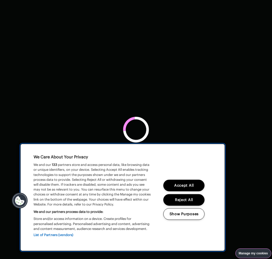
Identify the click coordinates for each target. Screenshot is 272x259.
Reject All (184, 199)
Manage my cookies (253, 253)
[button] (20, 200)
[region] (123, 197)
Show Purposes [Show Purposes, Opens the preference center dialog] (184, 214)
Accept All (184, 185)
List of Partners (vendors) (53, 235)
